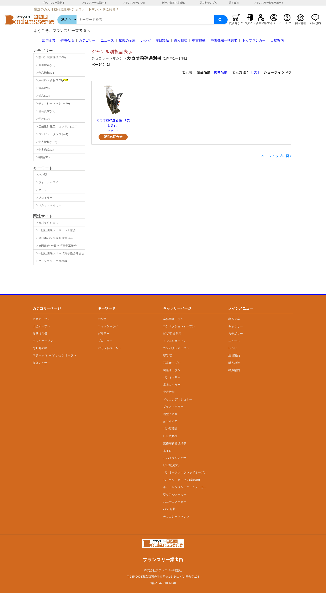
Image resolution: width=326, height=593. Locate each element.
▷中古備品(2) (44, 149)
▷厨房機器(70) (45, 65)
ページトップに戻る (277, 155)
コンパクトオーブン (176, 348)
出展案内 (277, 40)
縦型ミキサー (171, 414)
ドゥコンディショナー (177, 399)
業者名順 (221, 72)
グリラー (103, 333)
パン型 (102, 319)
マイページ (274, 23)
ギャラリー (235, 326)
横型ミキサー (41, 362)
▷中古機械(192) (46, 141)
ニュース (107, 40)
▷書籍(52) (42, 157)
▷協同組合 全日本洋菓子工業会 (56, 245)
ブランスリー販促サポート (269, 2)
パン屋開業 (170, 428)
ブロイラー (105, 340)
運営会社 (234, 2)
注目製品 (162, 40)
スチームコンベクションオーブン (54, 355)
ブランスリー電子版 (53, 2)
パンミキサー (171, 377)
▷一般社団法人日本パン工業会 (55, 230)
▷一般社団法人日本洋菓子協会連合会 (60, 253)
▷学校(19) (42, 118)
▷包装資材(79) (45, 111)
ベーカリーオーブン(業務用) (181, 480)
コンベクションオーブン (179, 326)
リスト (255, 72)
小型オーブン (41, 326)
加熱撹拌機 (40, 333)
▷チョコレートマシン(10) (52, 103)
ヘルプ (287, 23)
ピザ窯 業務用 (172, 333)
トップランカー (253, 40)
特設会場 (67, 40)
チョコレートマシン (107, 58)
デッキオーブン (43, 340)
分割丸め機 (40, 348)
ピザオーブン (41, 319)
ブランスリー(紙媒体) (94, 2)
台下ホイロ (170, 421)
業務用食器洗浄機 (174, 443)
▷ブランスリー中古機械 (51, 261)
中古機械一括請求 (224, 40)
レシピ (146, 40)
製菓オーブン (171, 370)
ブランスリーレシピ (134, 2)
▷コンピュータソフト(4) (51, 134)
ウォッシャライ (108, 326)
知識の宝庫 (127, 40)
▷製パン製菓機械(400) (50, 57)
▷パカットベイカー (48, 205)
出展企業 (49, 40)
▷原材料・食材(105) (51, 80)
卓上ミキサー (171, 384)
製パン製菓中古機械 (173, 2)
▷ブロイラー (44, 197)
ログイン (249, 23)
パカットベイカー (109, 348)
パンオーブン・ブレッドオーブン (185, 472)
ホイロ (167, 450)
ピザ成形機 (170, 436)
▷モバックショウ (47, 222)
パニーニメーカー (174, 501)
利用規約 (315, 23)
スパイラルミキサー (176, 458)
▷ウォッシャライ (47, 182)
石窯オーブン (171, 362)
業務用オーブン (173, 319)
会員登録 (261, 23)
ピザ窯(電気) (171, 465)
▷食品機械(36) (45, 72)
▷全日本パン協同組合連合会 (54, 238)
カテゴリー (87, 40)
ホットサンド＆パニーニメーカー (185, 487)
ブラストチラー (173, 406)
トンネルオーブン (174, 340)
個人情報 (300, 23)
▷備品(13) (42, 95)
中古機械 (198, 40)
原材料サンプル (208, 2)
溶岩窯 (167, 355)
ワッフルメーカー (174, 494)
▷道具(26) (42, 88)
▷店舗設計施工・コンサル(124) (56, 126)
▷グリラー (42, 189)
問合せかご (236, 23)
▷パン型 (41, 174)
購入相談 (180, 40)
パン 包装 (169, 509)
